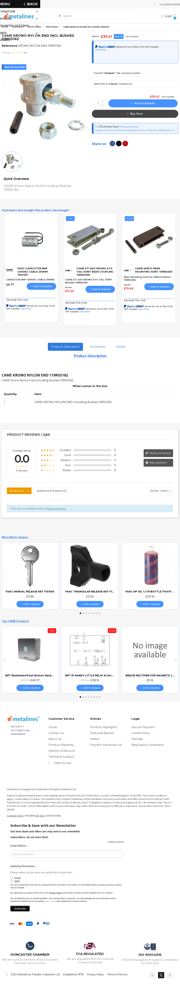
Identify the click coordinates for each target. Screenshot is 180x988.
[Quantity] (98, 103)
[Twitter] (161, 975)
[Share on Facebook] (112, 143)
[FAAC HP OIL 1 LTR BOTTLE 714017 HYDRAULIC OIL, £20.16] (150, 576)
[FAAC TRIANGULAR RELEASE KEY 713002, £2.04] (90, 576)
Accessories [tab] (98, 346)
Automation (17, 27)
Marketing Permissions (22, 866)
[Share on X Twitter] (119, 143)
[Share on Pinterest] (125, 143)
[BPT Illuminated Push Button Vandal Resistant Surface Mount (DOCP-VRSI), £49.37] (30, 659)
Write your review (158, 453)
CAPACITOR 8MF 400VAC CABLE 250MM (30, 279)
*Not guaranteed (128, 126)
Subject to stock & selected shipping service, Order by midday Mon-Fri (135, 130)
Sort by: (154, 490)
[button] (174, 16)
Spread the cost (17, 299)
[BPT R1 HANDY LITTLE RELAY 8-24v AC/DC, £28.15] (90, 659)
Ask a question (156, 462)
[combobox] (95, 15)
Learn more (50, 901)
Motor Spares (52, 27)
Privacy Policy (55, 893)
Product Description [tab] (65, 346)
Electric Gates (34, 27)
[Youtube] (170, 975)
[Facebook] (152, 975)
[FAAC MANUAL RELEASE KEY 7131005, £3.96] (30, 576)
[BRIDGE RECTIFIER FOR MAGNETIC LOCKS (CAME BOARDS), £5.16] (150, 659)
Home (4, 27)
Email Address (19, 845)
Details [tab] (120, 346)
